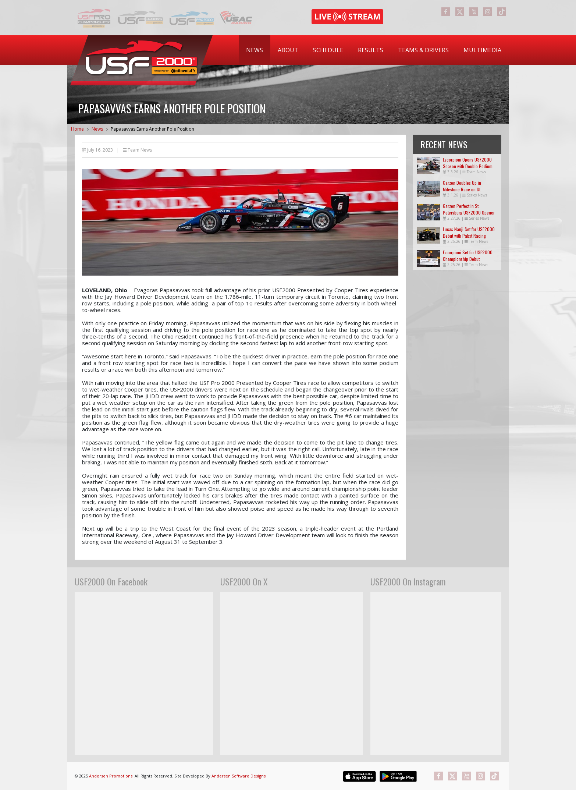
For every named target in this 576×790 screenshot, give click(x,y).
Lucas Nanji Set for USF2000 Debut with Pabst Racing (469, 232)
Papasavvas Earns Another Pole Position (152, 129)
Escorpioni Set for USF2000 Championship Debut (468, 255)
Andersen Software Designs (238, 776)
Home (77, 129)
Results (370, 50)
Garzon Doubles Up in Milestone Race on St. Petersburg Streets (462, 189)
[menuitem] (254, 50)
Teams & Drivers (423, 50)
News (254, 50)
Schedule (328, 50)
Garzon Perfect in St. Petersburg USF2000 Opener (469, 209)
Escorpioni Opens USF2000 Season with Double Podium (468, 162)
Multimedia (482, 50)
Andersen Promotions (110, 776)
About (288, 50)
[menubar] (374, 50)
